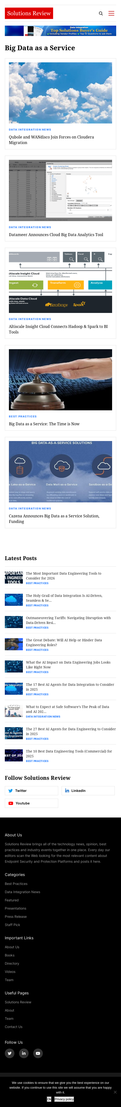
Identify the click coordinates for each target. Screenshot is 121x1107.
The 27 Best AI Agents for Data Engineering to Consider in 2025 (71, 731)
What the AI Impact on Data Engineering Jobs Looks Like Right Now (68, 664)
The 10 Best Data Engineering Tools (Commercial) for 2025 (69, 753)
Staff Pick (12, 924)
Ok (49, 1099)
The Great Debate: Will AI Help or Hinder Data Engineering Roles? (64, 642)
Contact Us (13, 1026)
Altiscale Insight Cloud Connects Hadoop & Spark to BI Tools (58, 329)
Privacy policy (64, 1099)
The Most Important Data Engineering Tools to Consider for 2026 (63, 575)
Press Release (16, 916)
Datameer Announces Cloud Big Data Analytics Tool (56, 234)
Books (9, 955)
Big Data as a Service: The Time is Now (44, 423)
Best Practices (23, 416)
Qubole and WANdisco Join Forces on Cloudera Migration (51, 139)
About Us (12, 947)
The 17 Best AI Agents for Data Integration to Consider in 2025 (70, 687)
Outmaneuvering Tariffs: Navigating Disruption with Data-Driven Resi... (68, 620)
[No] (115, 1092)
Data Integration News (30, 129)
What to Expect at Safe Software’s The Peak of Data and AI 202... (67, 709)
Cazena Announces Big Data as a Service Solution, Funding (54, 518)
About (9, 1010)
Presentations (15, 908)
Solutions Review (18, 1002)
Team (9, 979)
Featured (12, 900)
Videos (10, 971)
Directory (12, 963)
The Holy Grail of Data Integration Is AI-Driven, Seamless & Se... (64, 598)
